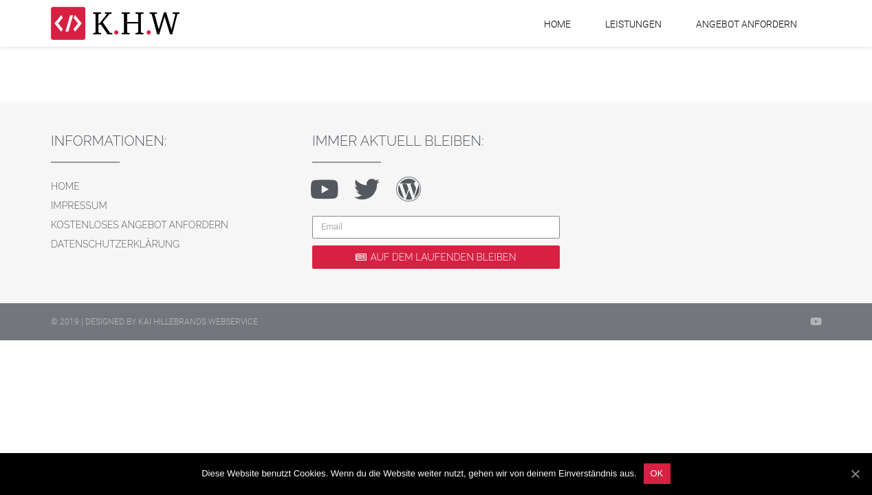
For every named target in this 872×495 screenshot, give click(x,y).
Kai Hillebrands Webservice (198, 322)
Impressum (79, 205)
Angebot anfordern (746, 24)
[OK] (855, 474)
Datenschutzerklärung (115, 244)
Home (557, 24)
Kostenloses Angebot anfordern (139, 224)
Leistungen (633, 24)
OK (657, 473)
